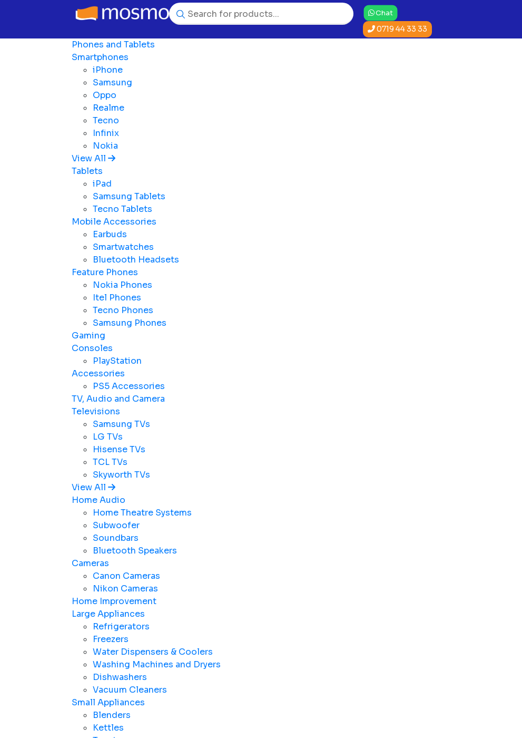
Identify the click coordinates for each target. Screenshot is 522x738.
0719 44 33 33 (397, 29)
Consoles (92, 348)
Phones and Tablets (113, 44)
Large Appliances (108, 613)
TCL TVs (110, 462)
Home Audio (98, 500)
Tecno (106, 120)
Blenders (112, 715)
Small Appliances (108, 702)
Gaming (88, 335)
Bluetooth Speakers (135, 550)
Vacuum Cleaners (130, 689)
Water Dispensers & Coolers (153, 651)
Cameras (90, 563)
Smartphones (100, 57)
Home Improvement (114, 601)
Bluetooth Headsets (136, 259)
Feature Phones (105, 272)
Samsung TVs (121, 424)
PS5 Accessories (129, 386)
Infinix (106, 133)
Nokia (105, 145)
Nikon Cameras (125, 588)
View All (93, 158)
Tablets (87, 171)
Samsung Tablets (129, 196)
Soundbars (116, 537)
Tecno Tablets (122, 209)
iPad (102, 183)
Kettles (108, 727)
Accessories (98, 373)
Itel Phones (117, 297)
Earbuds (110, 234)
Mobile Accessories (114, 221)
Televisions (96, 411)
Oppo (104, 95)
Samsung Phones (129, 322)
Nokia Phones (122, 284)
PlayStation (117, 360)
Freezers (111, 639)
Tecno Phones (123, 310)
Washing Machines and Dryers (157, 664)
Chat (380, 12)
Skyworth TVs (121, 474)
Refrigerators (121, 626)
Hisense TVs (119, 449)
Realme (108, 107)
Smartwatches (123, 247)
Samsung (112, 82)
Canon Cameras (126, 575)
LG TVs (108, 436)
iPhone (108, 69)
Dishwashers (120, 677)
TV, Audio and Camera (118, 398)
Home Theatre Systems (142, 512)
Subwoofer (116, 525)
